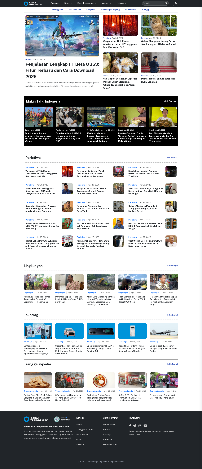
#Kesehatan (130, 10)
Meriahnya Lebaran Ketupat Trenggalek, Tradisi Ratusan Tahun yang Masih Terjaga (98, 137)
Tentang (107, 434)
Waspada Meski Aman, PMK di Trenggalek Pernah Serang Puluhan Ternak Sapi (91, 191)
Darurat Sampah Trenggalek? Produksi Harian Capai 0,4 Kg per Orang (69, 299)
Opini (78, 439)
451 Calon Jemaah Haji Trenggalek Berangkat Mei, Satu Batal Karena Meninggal (145, 191)
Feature (80, 444)
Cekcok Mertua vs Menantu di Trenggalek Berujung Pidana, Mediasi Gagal (143, 208)
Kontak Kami (109, 424)
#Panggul (146, 10)
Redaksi (106, 429)
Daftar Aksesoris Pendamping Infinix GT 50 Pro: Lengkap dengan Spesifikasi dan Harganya (36, 350)
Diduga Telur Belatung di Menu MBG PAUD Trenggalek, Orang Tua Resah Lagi (42, 226)
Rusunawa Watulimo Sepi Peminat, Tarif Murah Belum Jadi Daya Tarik (93, 208)
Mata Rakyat (82, 434)
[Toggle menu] (175, 3)
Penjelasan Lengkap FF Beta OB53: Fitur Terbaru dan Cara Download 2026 (62, 70)
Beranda (55, 3)
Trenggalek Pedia (84, 429)
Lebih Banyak (169, 101)
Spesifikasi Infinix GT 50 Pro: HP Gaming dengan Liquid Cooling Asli (100, 348)
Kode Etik (107, 439)
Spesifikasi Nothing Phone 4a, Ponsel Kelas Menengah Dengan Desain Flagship (131, 348)
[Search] (166, 3)
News (67, 3)
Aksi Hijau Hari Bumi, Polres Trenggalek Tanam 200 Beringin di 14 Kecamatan (37, 299)
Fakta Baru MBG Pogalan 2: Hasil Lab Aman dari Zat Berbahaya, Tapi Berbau (93, 226)
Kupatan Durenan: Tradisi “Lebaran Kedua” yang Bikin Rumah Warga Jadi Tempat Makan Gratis (132, 137)
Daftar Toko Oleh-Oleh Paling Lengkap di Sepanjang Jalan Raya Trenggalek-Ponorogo (38, 397)
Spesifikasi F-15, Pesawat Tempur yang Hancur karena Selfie (163, 348)
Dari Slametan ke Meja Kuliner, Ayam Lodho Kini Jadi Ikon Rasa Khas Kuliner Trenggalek (162, 137)
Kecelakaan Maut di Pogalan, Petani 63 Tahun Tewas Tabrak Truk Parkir (143, 173)
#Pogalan (90, 10)
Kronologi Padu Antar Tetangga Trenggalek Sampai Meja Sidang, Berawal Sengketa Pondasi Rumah (93, 245)
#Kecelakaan (75, 10)
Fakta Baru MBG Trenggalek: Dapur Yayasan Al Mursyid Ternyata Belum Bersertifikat (40, 191)
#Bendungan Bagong (110, 10)
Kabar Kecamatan (85, 3)
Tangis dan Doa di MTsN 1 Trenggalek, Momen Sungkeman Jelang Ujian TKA (68, 137)
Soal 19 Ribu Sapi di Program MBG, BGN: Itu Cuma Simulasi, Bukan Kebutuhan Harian (145, 243)
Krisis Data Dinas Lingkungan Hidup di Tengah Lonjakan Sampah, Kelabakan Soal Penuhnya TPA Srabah (101, 301)
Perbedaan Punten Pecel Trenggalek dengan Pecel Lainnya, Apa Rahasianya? (99, 397)
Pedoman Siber (110, 444)
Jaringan (105, 3)
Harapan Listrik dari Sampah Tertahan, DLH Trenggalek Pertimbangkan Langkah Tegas (163, 301)
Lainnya (120, 3)
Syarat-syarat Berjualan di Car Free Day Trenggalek (162, 396)
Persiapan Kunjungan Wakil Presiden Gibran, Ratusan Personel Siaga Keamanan (90, 173)
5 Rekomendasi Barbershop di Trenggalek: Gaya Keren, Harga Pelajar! (68, 397)
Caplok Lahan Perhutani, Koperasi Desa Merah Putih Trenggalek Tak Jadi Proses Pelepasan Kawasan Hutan (42, 245)
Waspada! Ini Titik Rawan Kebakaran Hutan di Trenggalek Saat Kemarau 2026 (120, 44)
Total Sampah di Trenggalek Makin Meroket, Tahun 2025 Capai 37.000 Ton (131, 299)
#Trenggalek (57, 10)
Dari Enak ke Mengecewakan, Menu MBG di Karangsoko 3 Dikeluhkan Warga (145, 226)
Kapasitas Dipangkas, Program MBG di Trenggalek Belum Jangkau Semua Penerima (40, 208)
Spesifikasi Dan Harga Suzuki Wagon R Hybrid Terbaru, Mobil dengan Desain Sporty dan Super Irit (69, 350)
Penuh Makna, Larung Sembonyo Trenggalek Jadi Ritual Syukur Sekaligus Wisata (38, 137)
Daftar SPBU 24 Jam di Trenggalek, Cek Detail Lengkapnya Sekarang (129, 397)
